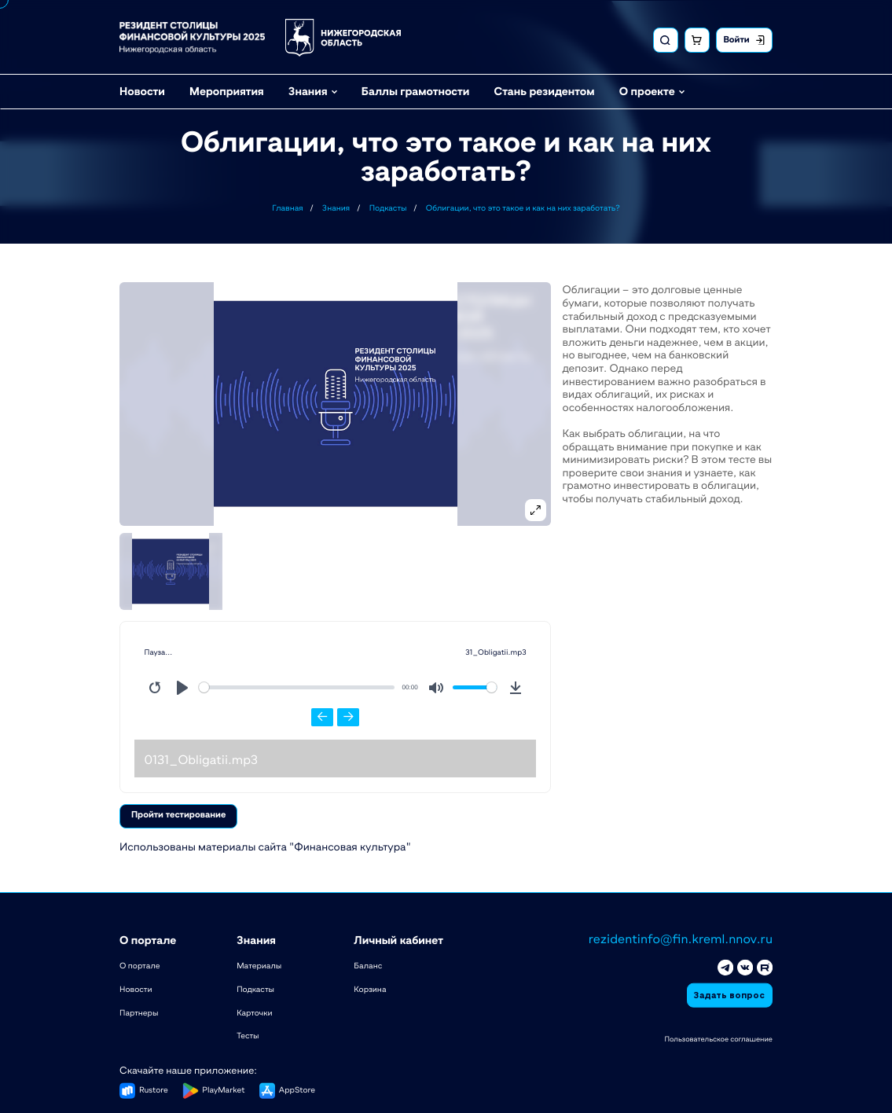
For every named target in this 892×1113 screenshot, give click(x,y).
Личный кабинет (398, 938)
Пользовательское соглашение (718, 1037)
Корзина (370, 988)
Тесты (248, 1034)
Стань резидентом (544, 89)
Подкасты (255, 988)
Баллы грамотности (416, 89)
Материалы (259, 964)
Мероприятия (226, 89)
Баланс (368, 964)
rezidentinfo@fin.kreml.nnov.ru (681, 937)
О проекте (647, 89)
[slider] (297, 687)
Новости (142, 89)
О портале (147, 938)
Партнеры (138, 1011)
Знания (308, 89)
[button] (335, 403)
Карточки (254, 1011)
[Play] (182, 687)
